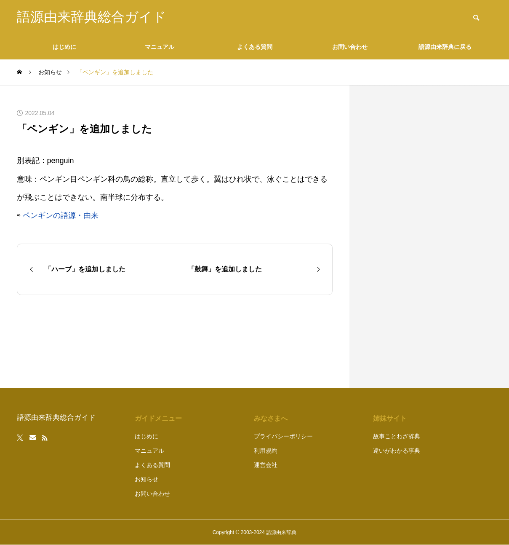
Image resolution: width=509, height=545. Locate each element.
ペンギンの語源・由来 (61, 215)
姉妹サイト (390, 418)
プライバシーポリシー (283, 436)
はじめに (64, 46)
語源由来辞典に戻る (445, 46)
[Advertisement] (429, 236)
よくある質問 (254, 46)
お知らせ (146, 479)
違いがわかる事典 (396, 450)
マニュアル (159, 46)
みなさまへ (271, 418)
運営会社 (265, 465)
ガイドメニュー (158, 418)
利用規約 (265, 450)
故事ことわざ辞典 (396, 436)
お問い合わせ (350, 46)
